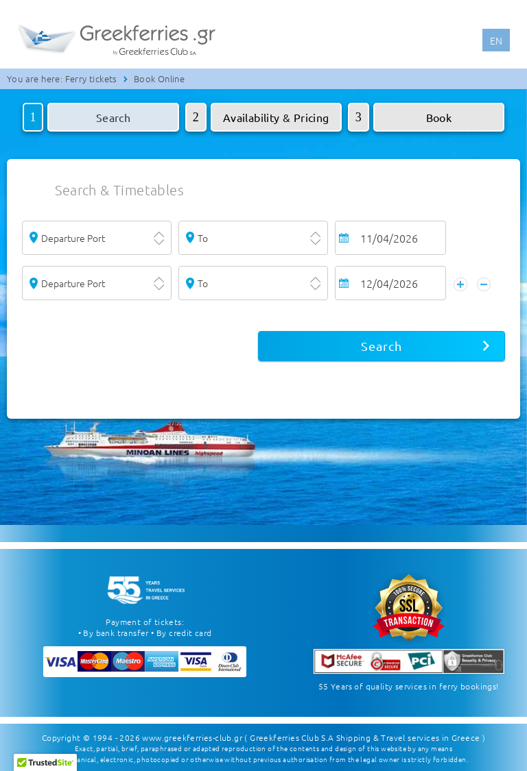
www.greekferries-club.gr (192, 736)
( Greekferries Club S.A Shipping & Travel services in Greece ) (364, 736)
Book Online (159, 78)
